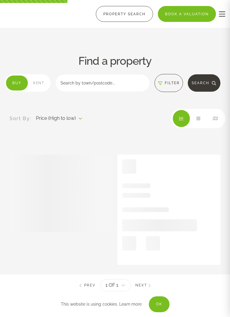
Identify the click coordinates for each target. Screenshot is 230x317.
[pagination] (115, 285)
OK (159, 304)
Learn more (130, 304)
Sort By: (20, 118)
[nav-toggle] (222, 13)
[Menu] (124, 14)
